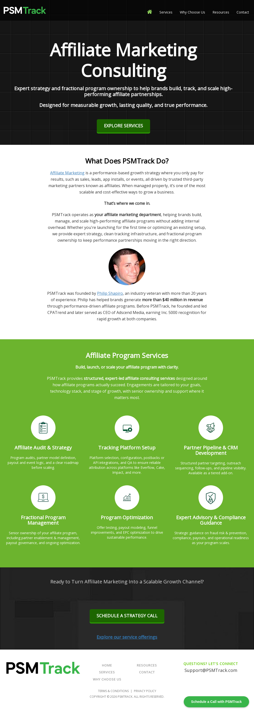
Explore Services (123, 126)
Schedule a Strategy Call (127, 616)
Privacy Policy (145, 691)
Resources (220, 12)
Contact (243, 12)
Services (165, 12)
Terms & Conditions (113, 691)
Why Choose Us (192, 12)
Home (107, 665)
